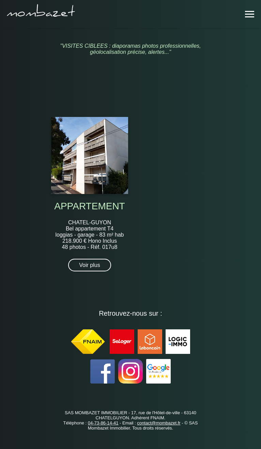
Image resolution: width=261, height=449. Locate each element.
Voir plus (89, 265)
